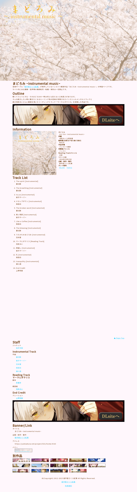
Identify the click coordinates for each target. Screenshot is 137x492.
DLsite (62, 167)
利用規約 (68, 486)
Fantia (69, 167)
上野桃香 (19, 398)
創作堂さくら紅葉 (31, 86)
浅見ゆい (19, 389)
